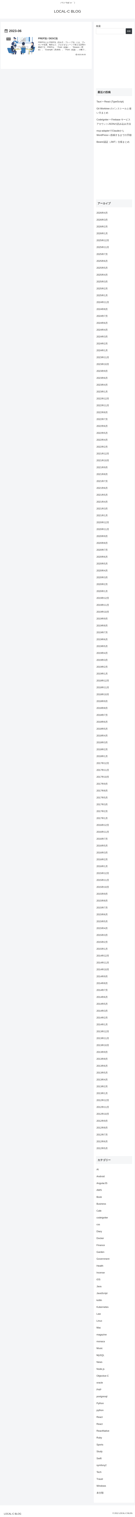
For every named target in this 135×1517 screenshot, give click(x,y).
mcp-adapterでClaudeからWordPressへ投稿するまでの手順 (114, 132)
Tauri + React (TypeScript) (110, 101)
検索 (98, 26)
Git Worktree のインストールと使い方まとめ (114, 110)
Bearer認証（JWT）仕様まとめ (113, 142)
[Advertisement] (114, 63)
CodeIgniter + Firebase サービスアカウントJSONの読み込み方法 (114, 121)
